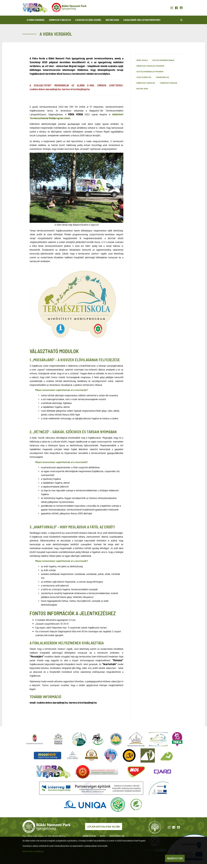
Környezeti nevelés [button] (60, 19)
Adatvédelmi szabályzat (33, 851)
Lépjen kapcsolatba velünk (103, 826)
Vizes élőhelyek (143, 77)
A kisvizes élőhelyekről (88, 19)
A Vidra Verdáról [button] (36, 19)
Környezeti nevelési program (150, 66)
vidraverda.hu (162, 77)
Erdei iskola (142, 60)
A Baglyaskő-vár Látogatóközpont (142, 19)
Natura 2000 (112, 19)
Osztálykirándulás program (149, 71)
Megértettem (175, 858)
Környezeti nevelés (145, 83)
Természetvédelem (168, 83)
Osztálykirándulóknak (163, 60)
